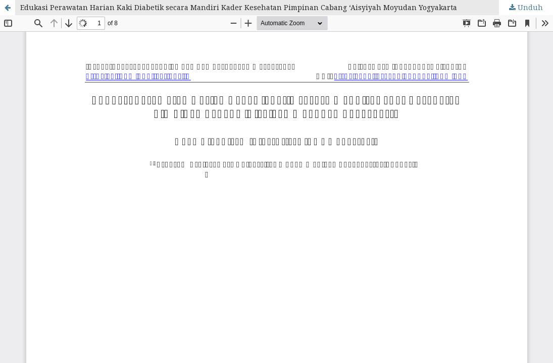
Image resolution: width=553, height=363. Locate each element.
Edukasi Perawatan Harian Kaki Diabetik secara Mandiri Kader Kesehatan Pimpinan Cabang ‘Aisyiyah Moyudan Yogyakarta (238, 7)
